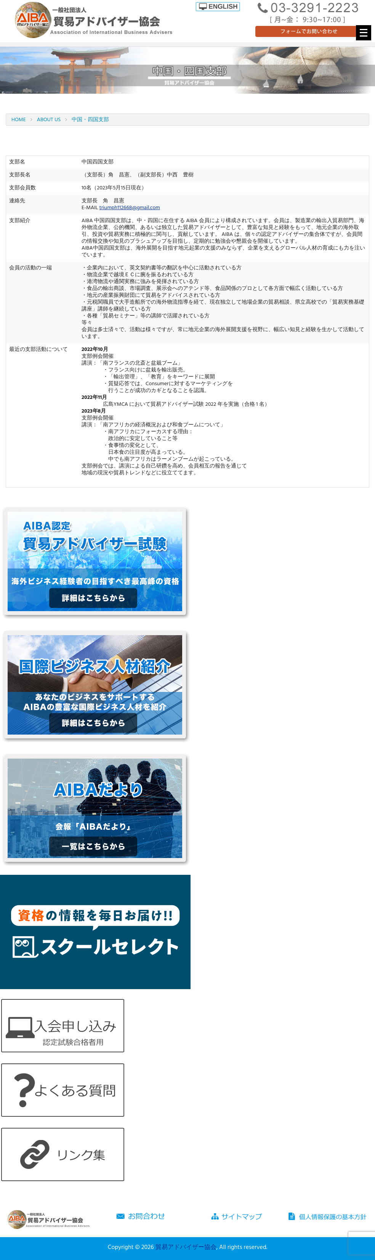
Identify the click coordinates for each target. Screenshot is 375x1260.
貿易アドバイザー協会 (185, 1247)
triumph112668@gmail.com (129, 207)
